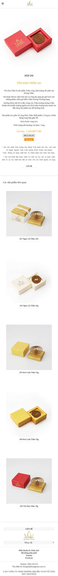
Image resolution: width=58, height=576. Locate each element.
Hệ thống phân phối (29, 553)
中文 (48, 5)
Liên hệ (29, 166)
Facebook (29, 558)
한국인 (54, 5)
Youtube (29, 555)
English (41, 5)
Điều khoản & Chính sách (29, 550)
